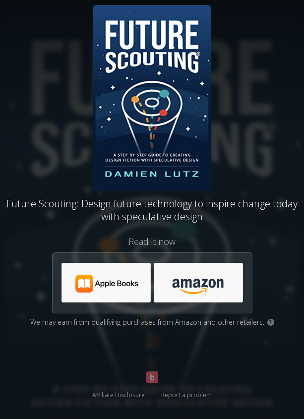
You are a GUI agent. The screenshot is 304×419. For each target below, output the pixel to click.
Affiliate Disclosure (118, 395)
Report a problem (186, 395)
